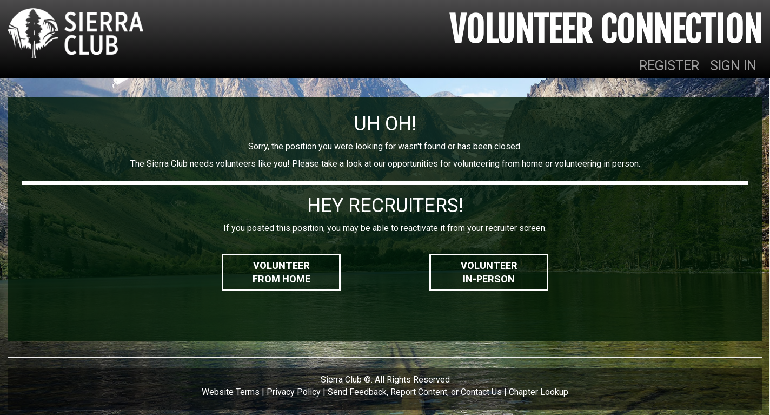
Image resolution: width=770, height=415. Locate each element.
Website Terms (231, 392)
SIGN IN (733, 66)
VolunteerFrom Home (281, 272)
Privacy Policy (294, 392)
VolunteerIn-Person (489, 272)
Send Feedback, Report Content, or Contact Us (415, 392)
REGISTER (669, 66)
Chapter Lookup (538, 392)
